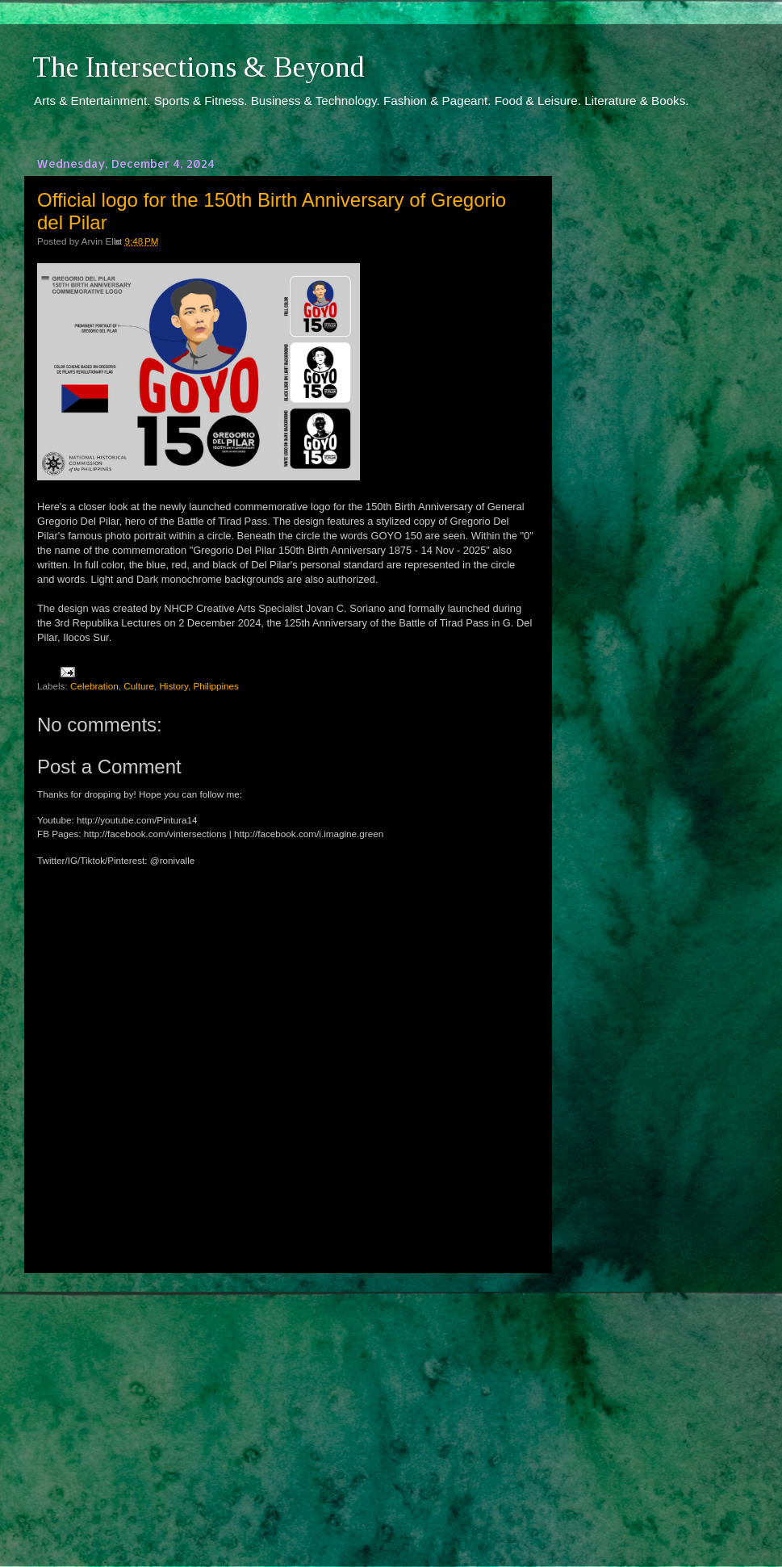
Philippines (216, 686)
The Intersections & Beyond (198, 67)
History (173, 686)
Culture (138, 686)
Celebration (94, 686)
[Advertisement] (286, 1405)
